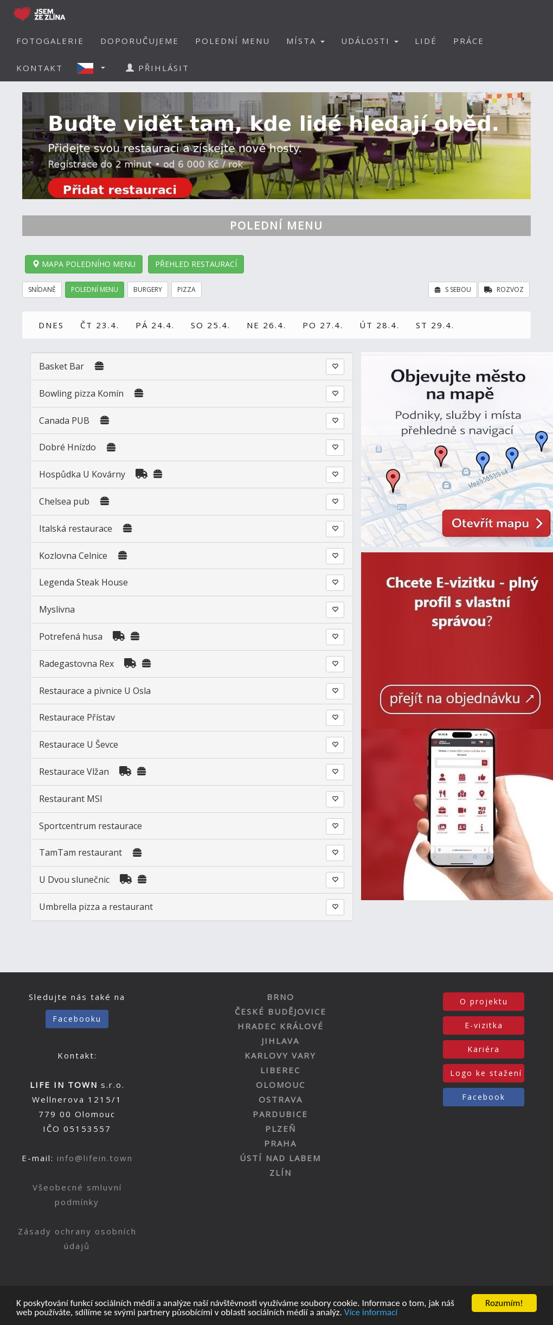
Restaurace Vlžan (74, 772)
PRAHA (280, 1143)
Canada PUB (64, 420)
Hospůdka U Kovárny (82, 474)
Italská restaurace (75, 528)
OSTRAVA (281, 1099)
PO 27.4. (323, 325)
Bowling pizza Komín (81, 393)
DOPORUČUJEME (139, 40)
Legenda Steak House (83, 582)
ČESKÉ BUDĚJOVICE (280, 1011)
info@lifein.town (95, 1157)
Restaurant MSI (70, 799)
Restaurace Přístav (77, 717)
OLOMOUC (280, 1084)
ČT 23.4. (99, 325)
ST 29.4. (435, 325)
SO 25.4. (210, 325)
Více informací (370, 1313)
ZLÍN (280, 1172)
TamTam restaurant (80, 852)
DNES (51, 325)
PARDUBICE (280, 1114)
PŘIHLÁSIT (157, 67)
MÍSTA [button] (305, 40)
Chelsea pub (65, 501)
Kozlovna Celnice (73, 556)
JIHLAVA (280, 1040)
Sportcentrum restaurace (90, 826)
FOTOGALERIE (50, 40)
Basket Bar (61, 366)
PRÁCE (468, 40)
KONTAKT (39, 67)
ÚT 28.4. (379, 325)
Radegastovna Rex (76, 664)
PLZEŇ (280, 1128)
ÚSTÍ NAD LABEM (280, 1157)
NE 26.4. (266, 325)
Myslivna (57, 609)
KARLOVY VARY (280, 1055)
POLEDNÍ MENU (232, 40)
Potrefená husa (70, 636)
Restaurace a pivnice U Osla (95, 691)
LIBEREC (280, 1070)
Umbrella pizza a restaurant (96, 907)
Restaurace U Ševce (78, 744)
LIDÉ (426, 40)
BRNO (280, 996)
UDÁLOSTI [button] (369, 40)
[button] (94, 67)
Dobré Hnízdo (67, 447)
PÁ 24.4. (155, 325)
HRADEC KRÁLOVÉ (280, 1026)
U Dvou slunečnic (74, 880)
